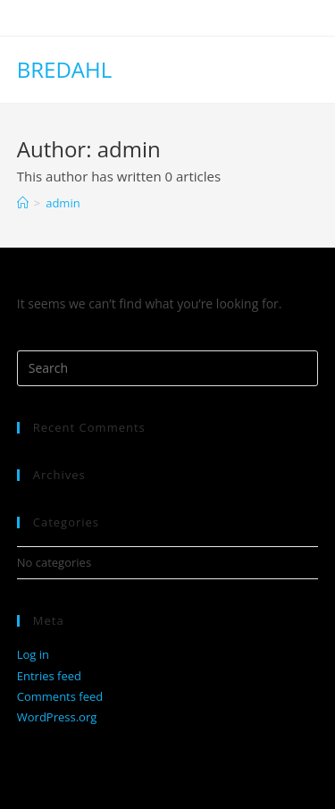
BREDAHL (64, 69)
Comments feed (60, 696)
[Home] (23, 203)
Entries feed (49, 676)
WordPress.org (57, 717)
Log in (33, 654)
